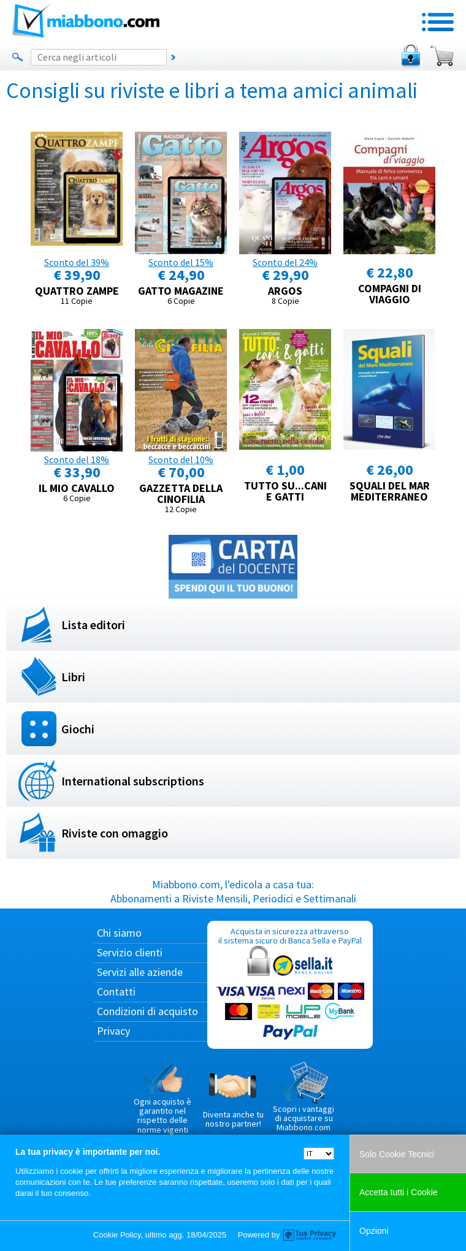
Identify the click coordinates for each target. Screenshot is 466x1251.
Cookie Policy (117, 1234)
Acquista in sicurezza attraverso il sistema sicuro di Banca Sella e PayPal (290, 984)
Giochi (77, 728)
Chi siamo (119, 933)
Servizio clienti (129, 952)
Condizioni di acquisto (147, 1011)
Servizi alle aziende (140, 972)
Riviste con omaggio (114, 833)
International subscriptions (132, 780)
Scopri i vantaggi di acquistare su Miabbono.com (303, 1097)
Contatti (116, 992)
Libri (73, 676)
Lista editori (93, 624)
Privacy (113, 1031)
